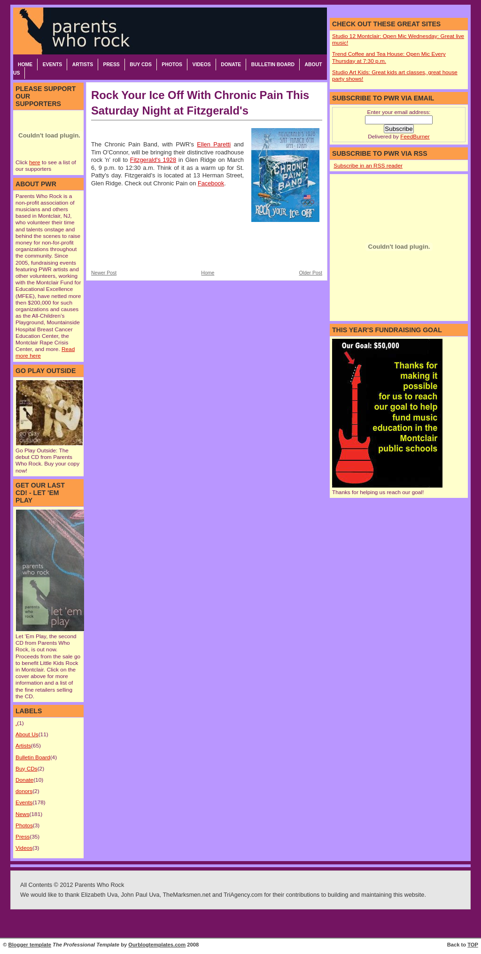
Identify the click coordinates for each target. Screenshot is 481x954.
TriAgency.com (243, 895)
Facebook (211, 183)
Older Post (310, 272)
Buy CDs (141, 64)
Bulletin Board (273, 64)
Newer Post (103, 272)
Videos (201, 64)
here (34, 162)
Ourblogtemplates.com (157, 944)
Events (52, 64)
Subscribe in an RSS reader (368, 165)
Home (25, 64)
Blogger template (29, 944)
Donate (231, 64)
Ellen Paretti (214, 144)
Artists (82, 64)
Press (111, 64)
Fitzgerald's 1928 (153, 159)
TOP (472, 944)
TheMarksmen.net (186, 895)
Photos (172, 64)
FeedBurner (414, 136)
